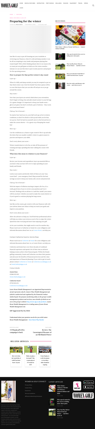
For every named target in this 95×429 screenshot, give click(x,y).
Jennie (32, 241)
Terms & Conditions (30, 393)
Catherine (25, 241)
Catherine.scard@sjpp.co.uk (42, 262)
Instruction (40, 3)
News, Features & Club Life (18, 17)
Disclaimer (28, 390)
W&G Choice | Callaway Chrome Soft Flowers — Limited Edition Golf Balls (70, 48)
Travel (80, 3)
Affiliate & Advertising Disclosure (33, 396)
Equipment (73, 3)
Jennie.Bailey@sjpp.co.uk (17, 277)
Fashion (65, 3)
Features (19, 14)
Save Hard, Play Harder (36, 320)
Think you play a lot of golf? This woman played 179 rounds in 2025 (30, 360)
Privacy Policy (28, 385)
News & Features (30, 3)
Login (21, 7)
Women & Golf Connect (35, 381)
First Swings (50, 3)
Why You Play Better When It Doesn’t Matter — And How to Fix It (76, 64)
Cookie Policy (28, 387)
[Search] (93, 5)
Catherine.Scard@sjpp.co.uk (18, 286)
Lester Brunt (38, 230)
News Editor (19, 24)
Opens (86, 3)
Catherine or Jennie (25, 262)
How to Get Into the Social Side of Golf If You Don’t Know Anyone (75, 74)
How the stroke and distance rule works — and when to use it (76, 84)
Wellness (58, 3)
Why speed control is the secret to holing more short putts (76, 55)
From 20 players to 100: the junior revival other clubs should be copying (45, 360)
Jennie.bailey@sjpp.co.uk (19, 264)
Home (21, 3)
